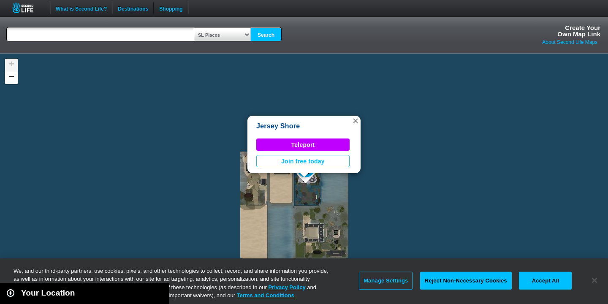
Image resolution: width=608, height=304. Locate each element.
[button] (355, 121)
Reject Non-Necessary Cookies (466, 280)
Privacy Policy (286, 287)
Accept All (545, 280)
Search (266, 35)
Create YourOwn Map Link (578, 31)
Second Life (27, 8)
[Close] (594, 280)
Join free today (303, 161)
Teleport (303, 144)
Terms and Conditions (265, 295)
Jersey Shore (278, 126)
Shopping (170, 8)
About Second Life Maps (569, 42)
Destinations (133, 8)
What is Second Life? (81, 8)
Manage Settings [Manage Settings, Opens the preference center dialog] (386, 280)
